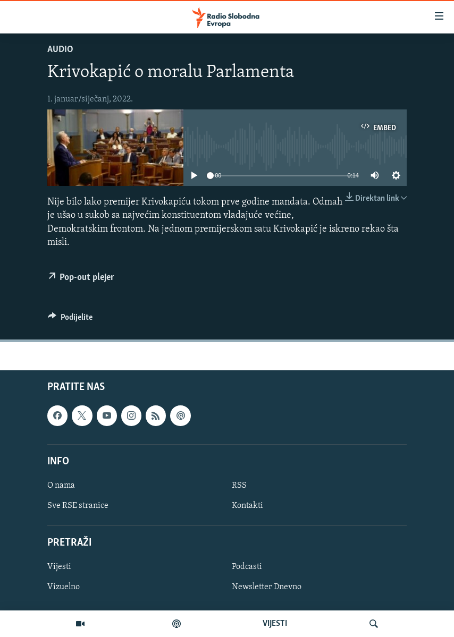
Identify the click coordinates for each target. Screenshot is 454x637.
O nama (61, 485)
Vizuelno (63, 587)
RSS (239, 485)
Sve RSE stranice (77, 506)
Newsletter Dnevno (266, 587)
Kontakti (247, 506)
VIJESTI (275, 623)
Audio (60, 50)
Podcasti (247, 567)
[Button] (70, 320)
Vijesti (59, 567)
